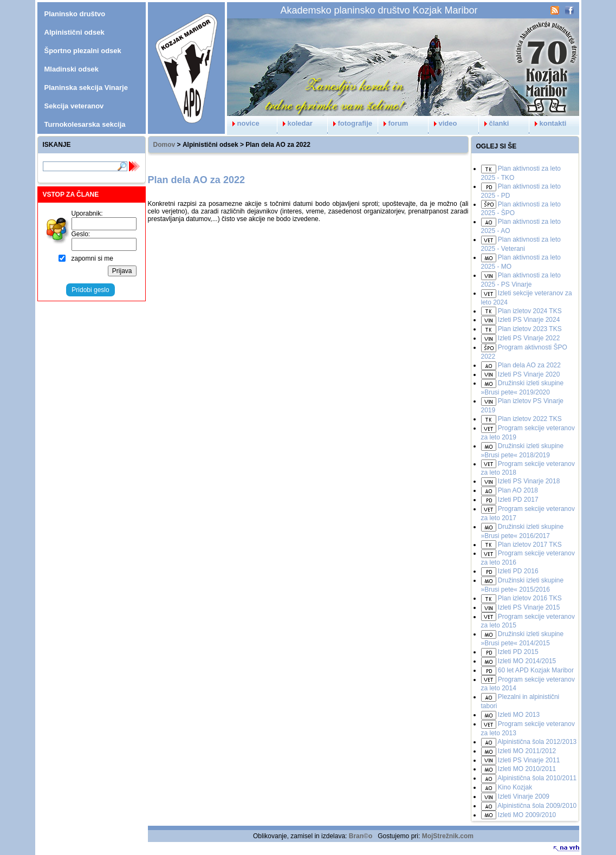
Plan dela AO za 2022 (529, 365)
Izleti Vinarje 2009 (523, 796)
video (443, 123)
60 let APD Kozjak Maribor (536, 670)
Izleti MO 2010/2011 (527, 769)
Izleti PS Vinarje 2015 (529, 607)
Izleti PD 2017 (518, 499)
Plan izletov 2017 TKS (530, 544)
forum (393, 123)
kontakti (548, 123)
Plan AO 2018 (518, 490)
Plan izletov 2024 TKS (530, 311)
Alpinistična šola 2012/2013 (536, 742)
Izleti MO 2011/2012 (527, 751)
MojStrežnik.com (448, 836)
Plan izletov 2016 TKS (530, 598)
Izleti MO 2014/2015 (527, 661)
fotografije (350, 123)
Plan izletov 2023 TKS (530, 329)
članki (494, 123)
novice (243, 123)
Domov (164, 144)
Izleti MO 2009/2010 (527, 815)
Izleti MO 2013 (519, 714)
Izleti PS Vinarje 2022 (529, 338)
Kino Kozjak (515, 787)
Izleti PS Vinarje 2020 (529, 374)
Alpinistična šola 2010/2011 (536, 778)
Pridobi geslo (90, 290)
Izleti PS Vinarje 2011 (529, 760)
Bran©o (361, 836)
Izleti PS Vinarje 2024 (529, 319)
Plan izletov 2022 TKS (530, 419)
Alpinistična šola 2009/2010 (536, 805)
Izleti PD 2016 (518, 571)
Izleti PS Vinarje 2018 (529, 481)
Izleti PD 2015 (518, 652)
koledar (295, 123)
